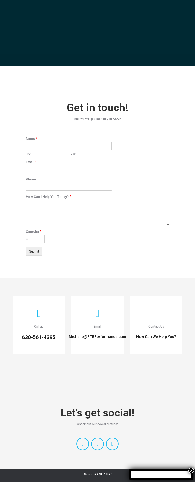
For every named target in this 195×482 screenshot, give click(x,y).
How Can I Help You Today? (48, 197)
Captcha (33, 232)
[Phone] (69, 187)
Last (73, 153)
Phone (31, 179)
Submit (34, 251)
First (28, 153)
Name (32, 139)
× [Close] (191, 470)
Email (31, 162)
